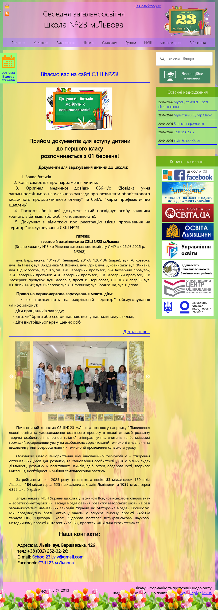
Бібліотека (198, 42)
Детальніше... (136, 331)
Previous (11, 376)
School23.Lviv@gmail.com (57, 557)
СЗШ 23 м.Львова (56, 563)
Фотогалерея (170, 42)
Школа (88, 42)
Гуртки (130, 42)
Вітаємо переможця (189, 123)
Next (147, 376)
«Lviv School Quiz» (187, 140)
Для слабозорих (147, 5)
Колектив (41, 42)
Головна (18, 42)
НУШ (148, 42)
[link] (7, 13)
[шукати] (183, 59)
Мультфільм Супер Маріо (193, 115)
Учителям (109, 42)
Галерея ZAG (184, 132)
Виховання (65, 42)
